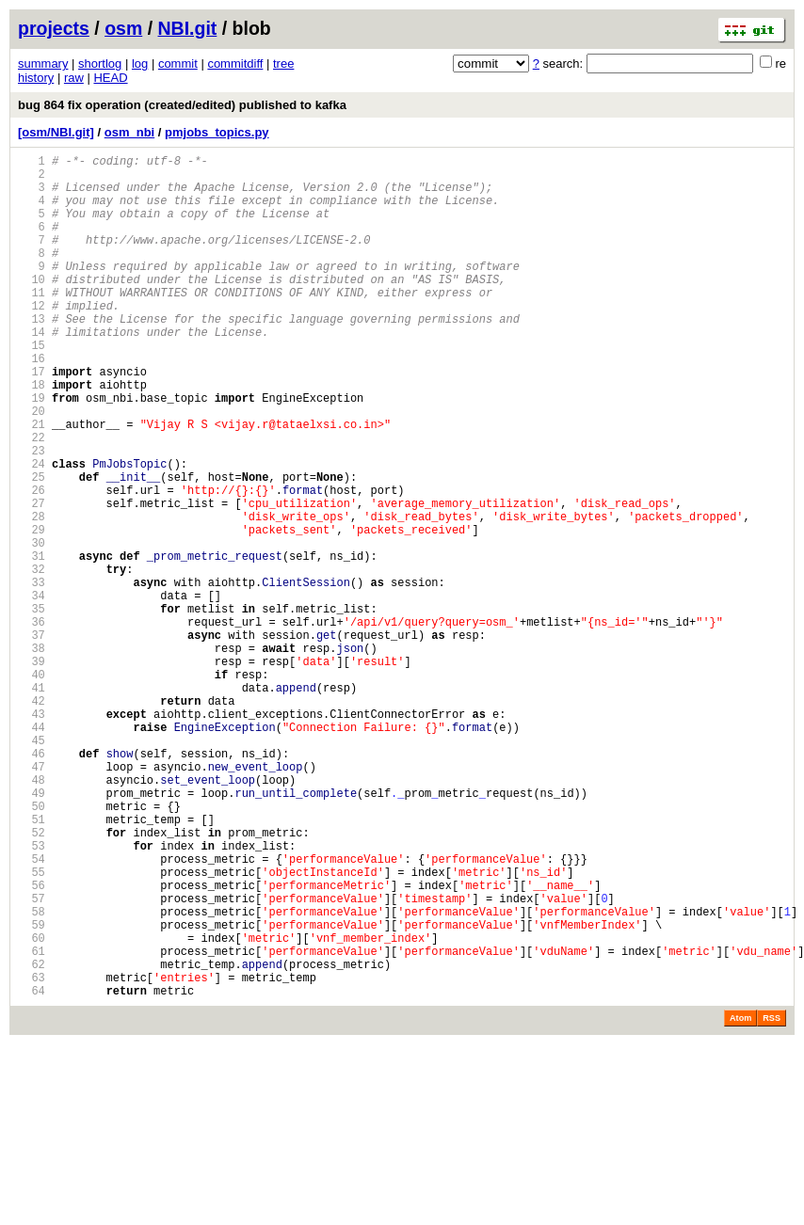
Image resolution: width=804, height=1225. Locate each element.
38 (31, 755)
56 (31, 1043)
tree (283, 63)
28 (31, 595)
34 (31, 691)
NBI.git (187, 28)
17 (31, 419)
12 (31, 339)
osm (123, 28)
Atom (740, 1198)
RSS (771, 1198)
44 (31, 851)
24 (31, 531)
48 (31, 915)
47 (31, 899)
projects (53, 28)
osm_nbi (129, 132)
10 (31, 307)
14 (31, 371)
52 (31, 979)
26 (31, 563)
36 (31, 723)
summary (43, 63)
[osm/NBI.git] (56, 132)
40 (31, 787)
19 (31, 451)
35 (31, 707)
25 (31, 547)
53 (31, 995)
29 (31, 611)
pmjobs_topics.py (217, 132)
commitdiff (235, 63)
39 (31, 771)
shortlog (99, 63)
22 (31, 499)
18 (31, 435)
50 (31, 947)
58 (31, 1075)
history (36, 78)
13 (31, 355)
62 (31, 1139)
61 (31, 1123)
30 (31, 627)
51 (31, 963)
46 (31, 883)
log (140, 63)
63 (31, 1155)
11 (31, 323)
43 (31, 835)
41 (31, 803)
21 (31, 483)
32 (31, 659)
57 (31, 1059)
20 (31, 467)
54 (31, 1011)
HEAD (110, 78)
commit (178, 63)
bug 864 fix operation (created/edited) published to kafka (182, 105)
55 (31, 1027)
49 (31, 931)
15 (31, 387)
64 (31, 1171)
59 (31, 1091)
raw (74, 78)
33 (31, 675)
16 (31, 403)
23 (31, 515)
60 (31, 1107)
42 (31, 819)
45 (31, 867)
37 (31, 739)
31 (31, 643)
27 (31, 579)
